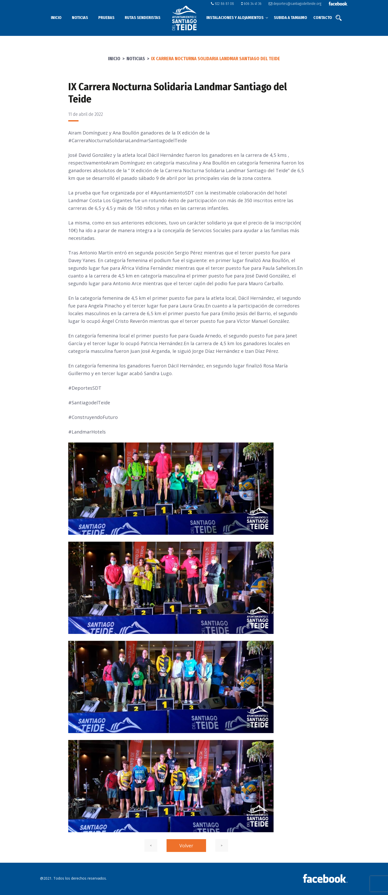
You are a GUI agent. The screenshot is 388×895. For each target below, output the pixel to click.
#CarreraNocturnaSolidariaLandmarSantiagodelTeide (127, 140)
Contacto (322, 17)
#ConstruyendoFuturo (93, 417)
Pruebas (106, 17)
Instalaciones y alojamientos (237, 17)
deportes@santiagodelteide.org (296, 4)
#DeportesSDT (84, 388)
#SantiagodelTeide (89, 402)
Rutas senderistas (142, 17)
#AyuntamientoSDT (172, 193)
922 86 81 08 (226, 4)
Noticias (80, 17)
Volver (186, 845)
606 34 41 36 (254, 4)
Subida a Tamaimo (290, 17)
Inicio (56, 17)
